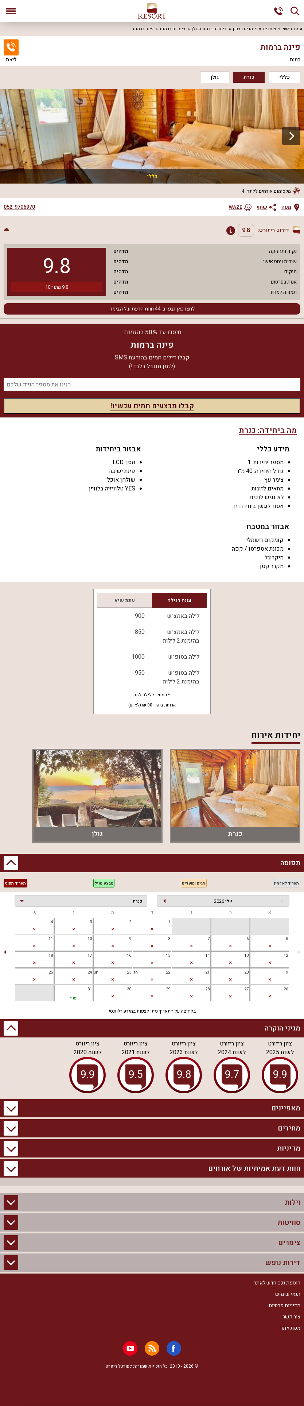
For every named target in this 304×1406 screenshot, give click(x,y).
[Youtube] (130, 1348)
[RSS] (152, 1348)
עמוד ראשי (292, 29)
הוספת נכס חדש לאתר (277, 1283)
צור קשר (291, 1317)
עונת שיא (124, 600)
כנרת (248, 77)
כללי (284, 77)
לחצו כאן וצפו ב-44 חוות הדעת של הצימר (152, 309)
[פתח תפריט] (11, 11)
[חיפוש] (295, 10)
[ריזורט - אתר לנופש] (152, 11)
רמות (295, 59)
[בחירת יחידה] (81, 900)
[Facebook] (174, 1348)
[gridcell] (152, 926)
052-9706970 (19, 207)
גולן (215, 77)
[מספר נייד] (152, 384)
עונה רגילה (179, 600)
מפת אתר (290, 1328)
